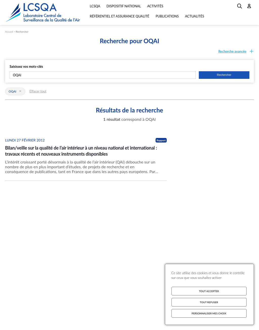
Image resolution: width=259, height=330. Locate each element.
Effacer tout (37, 91)
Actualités (194, 16)
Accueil (9, 31)
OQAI (15, 91)
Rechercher (22, 31)
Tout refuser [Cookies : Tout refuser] (209, 302)
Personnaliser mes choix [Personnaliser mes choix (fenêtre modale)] (209, 313)
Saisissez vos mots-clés (26, 66)
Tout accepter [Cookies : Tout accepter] (209, 291)
